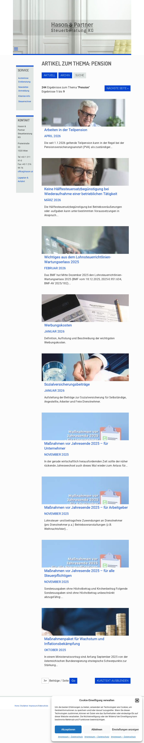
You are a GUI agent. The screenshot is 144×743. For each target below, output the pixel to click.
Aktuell (49, 75)
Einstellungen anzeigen (125, 729)
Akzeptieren (68, 729)
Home (17, 706)
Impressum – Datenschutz (70, 737)
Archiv (66, 75)
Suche (81, 75)
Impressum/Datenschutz (38, 706)
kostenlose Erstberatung (24, 80)
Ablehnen (96, 729)
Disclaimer (24, 706)
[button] (137, 700)
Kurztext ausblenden (112, 680)
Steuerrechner (24, 101)
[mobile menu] (16, 49)
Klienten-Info (24, 96)
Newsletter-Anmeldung (23, 89)
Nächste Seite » (117, 88)
